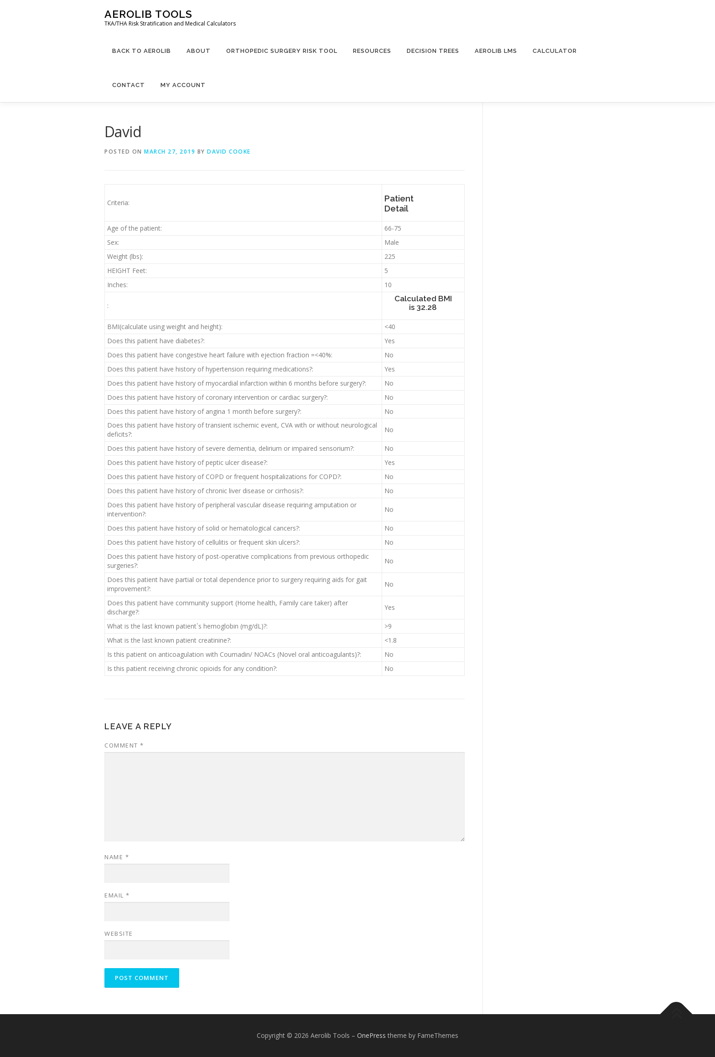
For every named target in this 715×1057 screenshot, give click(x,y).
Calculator (555, 50)
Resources (372, 50)
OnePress (371, 1035)
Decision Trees (433, 50)
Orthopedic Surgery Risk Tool (281, 50)
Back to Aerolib (141, 50)
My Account (183, 85)
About (199, 50)
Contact (128, 85)
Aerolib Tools (148, 14)
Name (116, 857)
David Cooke (229, 151)
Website (118, 933)
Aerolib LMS (496, 50)
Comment (124, 745)
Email (117, 895)
